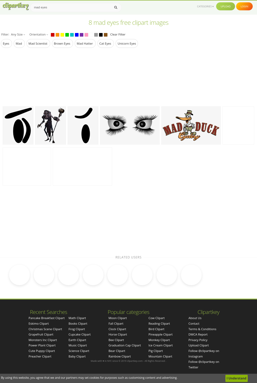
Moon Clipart (118, 318)
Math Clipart (77, 318)
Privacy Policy (197, 339)
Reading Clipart (159, 323)
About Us (194, 318)
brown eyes (62, 43)
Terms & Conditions (202, 329)
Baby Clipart (77, 356)
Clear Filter (117, 34)
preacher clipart (40, 356)
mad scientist (38, 43)
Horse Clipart (118, 334)
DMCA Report (198, 334)
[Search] (115, 7)
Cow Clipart (156, 318)
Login (244, 6)
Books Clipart (78, 323)
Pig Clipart (155, 350)
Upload (226, 6)
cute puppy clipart (42, 350)
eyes (6, 43)
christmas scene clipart (45, 329)
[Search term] (76, 7)
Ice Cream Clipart (160, 345)
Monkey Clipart (159, 339)
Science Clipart (79, 350)
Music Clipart (78, 345)
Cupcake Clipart (80, 334)
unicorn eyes (127, 43)
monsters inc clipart (43, 339)
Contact (193, 323)
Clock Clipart (117, 329)
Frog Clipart (77, 329)
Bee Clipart (116, 339)
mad (19, 43)
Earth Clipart (77, 339)
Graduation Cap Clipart (125, 345)
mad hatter (85, 43)
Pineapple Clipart (160, 334)
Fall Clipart (116, 323)
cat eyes (105, 43)
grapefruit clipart (41, 334)
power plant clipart (42, 345)
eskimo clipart (39, 323)
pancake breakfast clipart (47, 318)
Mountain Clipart (160, 356)
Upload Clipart (198, 345)
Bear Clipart (117, 350)
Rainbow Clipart (120, 356)
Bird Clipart (156, 329)
